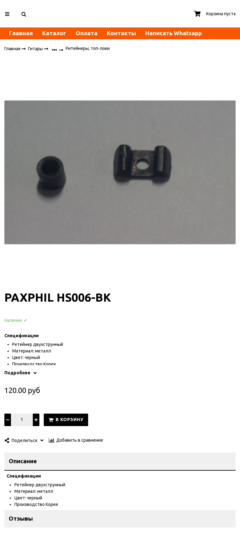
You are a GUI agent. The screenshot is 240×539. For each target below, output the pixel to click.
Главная (21, 33)
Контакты (121, 33)
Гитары (36, 48)
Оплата (87, 33)
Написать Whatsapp (173, 33)
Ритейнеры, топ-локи (88, 48)
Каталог (54, 33)
